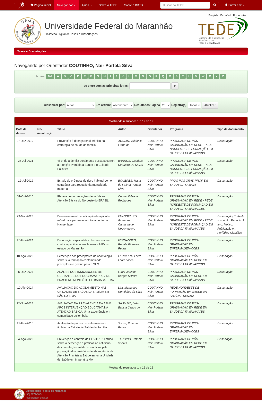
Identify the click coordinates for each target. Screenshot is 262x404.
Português (239, 15)
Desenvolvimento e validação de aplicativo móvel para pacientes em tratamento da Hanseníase (84, 220)
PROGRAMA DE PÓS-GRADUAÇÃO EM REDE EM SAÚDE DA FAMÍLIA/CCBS (188, 260)
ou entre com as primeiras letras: (106, 85)
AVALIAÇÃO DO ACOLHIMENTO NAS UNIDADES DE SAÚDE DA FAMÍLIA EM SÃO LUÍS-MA (83, 291)
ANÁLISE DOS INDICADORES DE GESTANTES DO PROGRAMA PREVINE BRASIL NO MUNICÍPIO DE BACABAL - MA (85, 276)
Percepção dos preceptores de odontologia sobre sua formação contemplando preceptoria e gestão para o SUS (84, 260)
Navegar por (66, 5)
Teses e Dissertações (31, 51)
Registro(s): (179, 105)
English (213, 15)
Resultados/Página (147, 105)
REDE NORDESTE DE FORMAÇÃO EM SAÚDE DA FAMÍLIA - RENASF (188, 291)
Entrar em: (235, 5)
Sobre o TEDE (107, 5)
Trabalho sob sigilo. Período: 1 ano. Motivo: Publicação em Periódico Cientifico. (231, 224)
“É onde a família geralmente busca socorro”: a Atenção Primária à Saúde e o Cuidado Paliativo (86, 165)
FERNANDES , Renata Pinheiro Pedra (128, 244)
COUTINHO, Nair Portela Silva (156, 145)
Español (225, 15)
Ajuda (87, 5)
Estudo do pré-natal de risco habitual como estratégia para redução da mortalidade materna (84, 184)
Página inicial (40, 5)
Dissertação (225, 140)
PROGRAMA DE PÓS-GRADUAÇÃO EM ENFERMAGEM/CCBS (184, 244)
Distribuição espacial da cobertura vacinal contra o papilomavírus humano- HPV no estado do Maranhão (83, 244)
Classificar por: (54, 105)
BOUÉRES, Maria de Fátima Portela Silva (129, 184)
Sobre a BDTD (133, 5)
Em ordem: (103, 105)
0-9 (50, 76)
